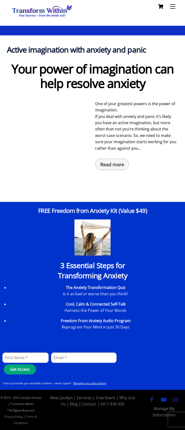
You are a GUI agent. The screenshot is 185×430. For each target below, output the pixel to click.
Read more (112, 164)
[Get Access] (20, 369)
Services (84, 397)
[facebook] (152, 399)
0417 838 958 (112, 404)
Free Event (105, 397)
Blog (74, 404)
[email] (175, 399)
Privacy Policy (14, 417)
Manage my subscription (89, 383)
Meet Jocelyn (61, 397)
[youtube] (163, 399)
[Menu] (173, 6)
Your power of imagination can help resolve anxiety (92, 76)
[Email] (84, 358)
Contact (89, 404)
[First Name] (25, 358)
